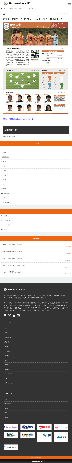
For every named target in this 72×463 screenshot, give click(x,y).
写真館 (6, 417)
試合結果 (3, 161)
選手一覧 (3, 175)
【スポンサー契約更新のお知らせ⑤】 (12, 272)
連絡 (4, 14)
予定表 (3, 166)
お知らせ (3, 152)
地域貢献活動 (5, 157)
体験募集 (3, 189)
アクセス (3, 184)
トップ (3, 148)
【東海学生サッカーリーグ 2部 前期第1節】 (13, 265)
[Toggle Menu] (69, 3)
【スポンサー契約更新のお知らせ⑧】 (12, 244)
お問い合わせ (5, 202)
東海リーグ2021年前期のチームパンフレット (18, 119)
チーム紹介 (4, 170)
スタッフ (3, 180)
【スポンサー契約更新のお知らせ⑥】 (12, 258)
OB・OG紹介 (5, 193)
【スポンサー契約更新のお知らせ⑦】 (12, 251)
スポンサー (5, 225)
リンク (3, 198)
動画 (4, 229)
